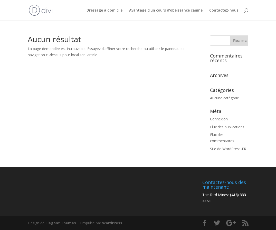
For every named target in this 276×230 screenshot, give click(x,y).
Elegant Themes (60, 223)
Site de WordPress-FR (228, 148)
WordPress (112, 223)
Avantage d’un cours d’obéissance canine (166, 10)
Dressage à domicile (104, 10)
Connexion (219, 119)
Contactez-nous (223, 10)
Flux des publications (227, 126)
